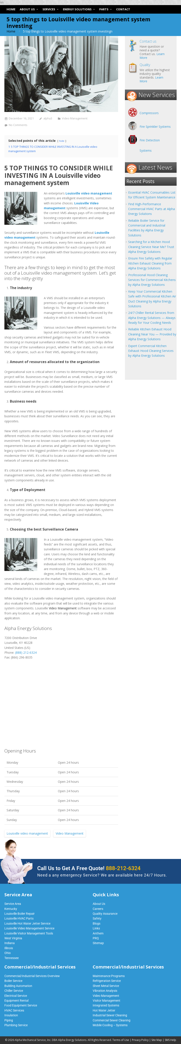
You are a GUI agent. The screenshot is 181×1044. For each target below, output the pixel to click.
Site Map (156, 1040)
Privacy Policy (140, 1040)
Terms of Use (120, 1040)
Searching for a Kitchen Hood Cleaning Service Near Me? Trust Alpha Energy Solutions (151, 247)
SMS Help (170, 1040)
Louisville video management (27, 833)
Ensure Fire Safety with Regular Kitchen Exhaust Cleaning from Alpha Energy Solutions (150, 263)
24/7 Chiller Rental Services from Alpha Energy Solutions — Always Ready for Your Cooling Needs (152, 318)
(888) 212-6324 (26, 652)
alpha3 (47, 118)
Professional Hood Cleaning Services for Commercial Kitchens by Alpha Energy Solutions (152, 280)
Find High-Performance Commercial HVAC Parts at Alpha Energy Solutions (151, 209)
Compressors (149, 113)
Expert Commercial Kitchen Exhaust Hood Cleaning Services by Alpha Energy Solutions (151, 351)
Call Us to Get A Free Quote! (88, 868)
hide (61, 140)
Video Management (74, 118)
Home (11, 31)
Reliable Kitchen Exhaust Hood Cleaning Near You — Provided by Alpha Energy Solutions (152, 334)
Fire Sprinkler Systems (155, 126)
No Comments (18, 125)
